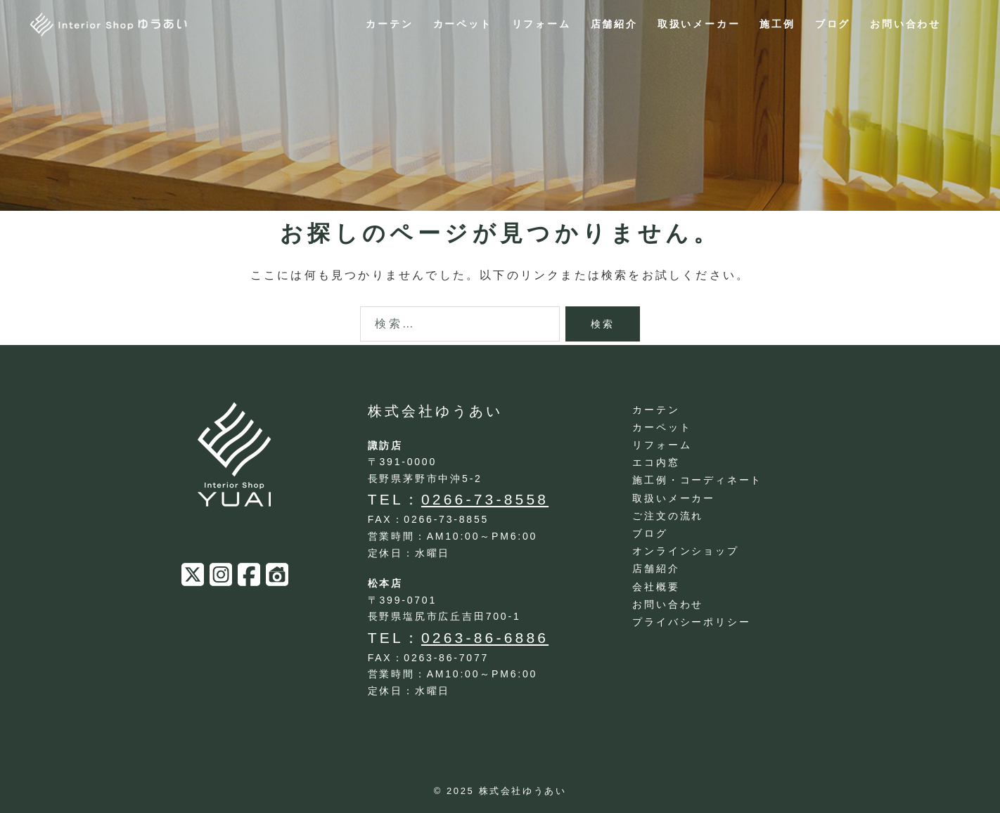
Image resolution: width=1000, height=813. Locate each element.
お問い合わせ (905, 24)
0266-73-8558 (485, 499)
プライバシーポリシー (691, 621)
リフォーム (541, 24)
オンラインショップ (685, 551)
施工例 (777, 24)
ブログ (832, 24)
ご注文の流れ (667, 515)
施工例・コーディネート (697, 480)
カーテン (389, 24)
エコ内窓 (655, 462)
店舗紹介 (614, 24)
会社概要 (655, 586)
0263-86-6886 (485, 638)
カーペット (462, 24)
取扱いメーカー (699, 24)
